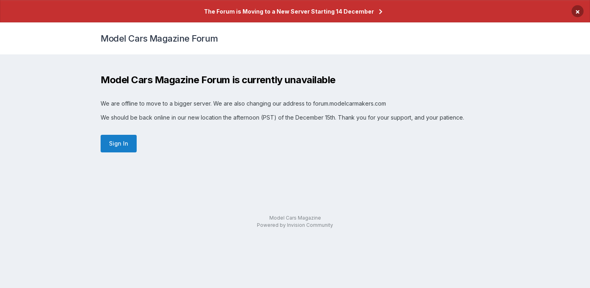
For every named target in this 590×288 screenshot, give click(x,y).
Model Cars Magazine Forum (159, 38)
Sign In (118, 143)
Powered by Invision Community (295, 225)
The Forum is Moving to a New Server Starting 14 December (289, 11)
